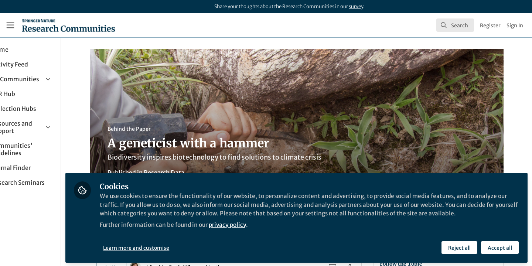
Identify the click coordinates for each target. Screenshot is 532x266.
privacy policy (265, 232)
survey (356, 6)
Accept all (499, 246)
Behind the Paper (145, 129)
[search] (455, 25)
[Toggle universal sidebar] (10, 25)
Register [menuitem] (490, 25)
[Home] (68, 25)
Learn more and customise (170, 246)
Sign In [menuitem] (515, 25)
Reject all (459, 246)
